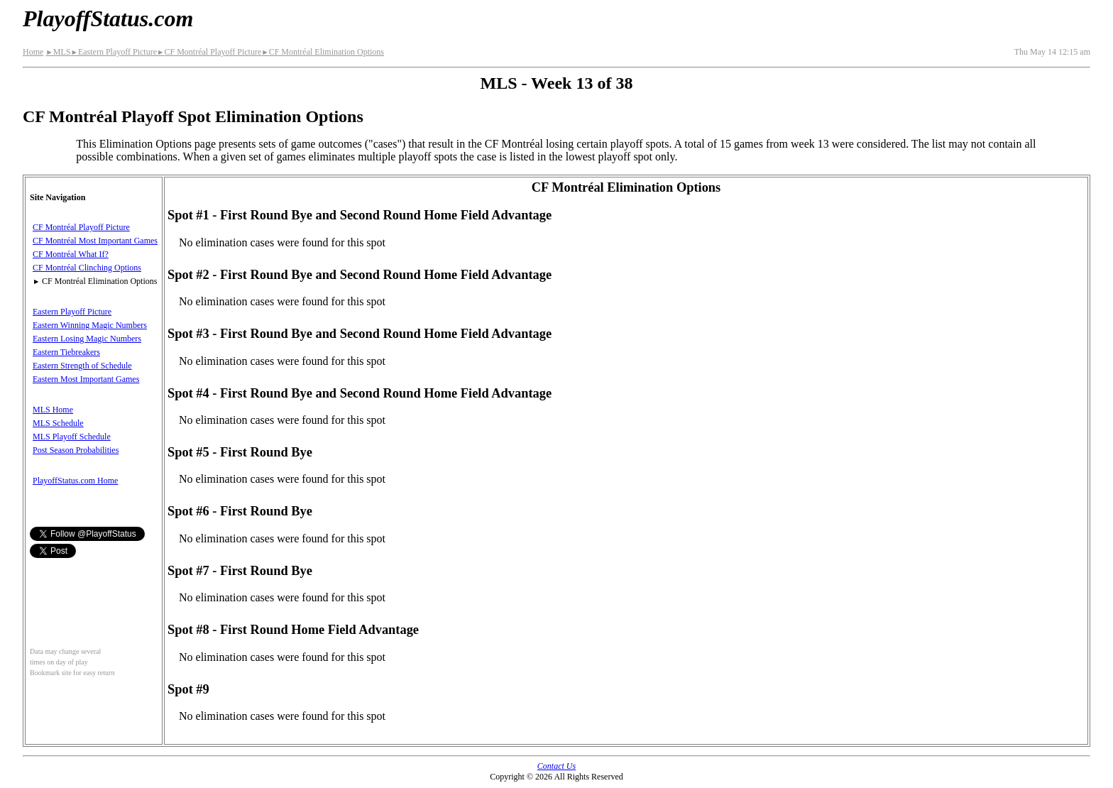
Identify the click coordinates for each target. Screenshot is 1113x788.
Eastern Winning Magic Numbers (90, 325)
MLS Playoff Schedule (72, 437)
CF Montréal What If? (71, 254)
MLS (57, 52)
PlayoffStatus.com (108, 18)
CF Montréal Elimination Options (322, 52)
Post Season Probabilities (76, 450)
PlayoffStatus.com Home (75, 481)
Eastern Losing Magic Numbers (87, 339)
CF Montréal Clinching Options (87, 268)
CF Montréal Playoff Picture (209, 52)
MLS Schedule (58, 423)
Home (33, 52)
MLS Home (53, 410)
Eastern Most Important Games (86, 379)
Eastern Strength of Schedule (82, 366)
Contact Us (556, 766)
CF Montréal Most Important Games (95, 241)
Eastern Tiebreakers (66, 352)
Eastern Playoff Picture (113, 52)
